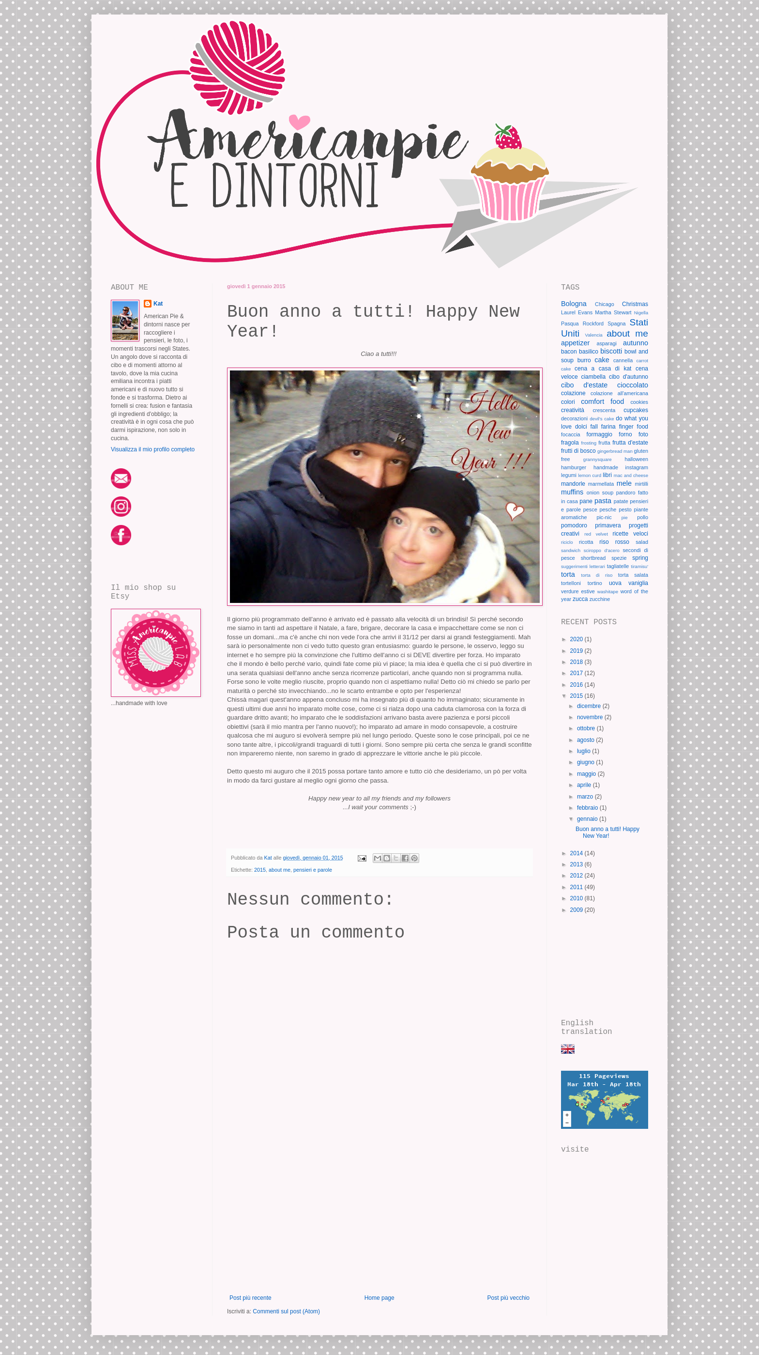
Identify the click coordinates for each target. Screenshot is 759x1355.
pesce (590, 509)
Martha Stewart (613, 312)
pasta (602, 501)
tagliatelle (618, 566)
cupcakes (635, 410)
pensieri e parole (312, 870)
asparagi (606, 343)
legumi (569, 475)
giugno (586, 762)
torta (568, 574)
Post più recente (250, 1297)
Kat (158, 303)
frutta (604, 443)
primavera (608, 525)
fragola (570, 442)
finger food (633, 426)
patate (621, 501)
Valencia (594, 335)
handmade (605, 467)
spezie (618, 558)
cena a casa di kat (603, 368)
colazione (573, 393)
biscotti (611, 351)
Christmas (635, 304)
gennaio (588, 819)
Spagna (616, 323)
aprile (585, 785)
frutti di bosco (578, 450)
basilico (588, 351)
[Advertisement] (379, 1221)
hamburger (573, 467)
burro (584, 360)
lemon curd (589, 475)
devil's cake (602, 418)
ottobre (587, 728)
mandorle (573, 483)
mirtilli (641, 484)
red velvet (596, 534)
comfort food (602, 401)
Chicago (604, 304)
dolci (581, 426)
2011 (577, 887)
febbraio (588, 807)
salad (642, 542)
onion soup (600, 492)
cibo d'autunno (628, 376)
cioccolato (632, 385)
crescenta (603, 410)
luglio (584, 751)
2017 (577, 673)
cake (601, 360)
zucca (580, 599)
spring (640, 557)
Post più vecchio (508, 1297)
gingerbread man (615, 451)
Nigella (641, 312)
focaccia (570, 434)
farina (608, 426)
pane (585, 501)
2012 (577, 875)
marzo (586, 796)
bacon (569, 351)
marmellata (601, 484)
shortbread (593, 558)
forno (625, 434)
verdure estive (578, 591)
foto (643, 434)
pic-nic (603, 517)
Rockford (593, 323)
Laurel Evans (576, 312)
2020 (577, 639)
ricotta (586, 542)
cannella (623, 360)
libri (607, 475)
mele (624, 483)
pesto (625, 509)
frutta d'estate (630, 442)
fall (594, 426)
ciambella (593, 376)
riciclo (567, 542)
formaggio (599, 434)
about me (279, 870)
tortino (595, 583)
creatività (572, 410)
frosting (588, 443)
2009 (577, 910)
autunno (635, 343)
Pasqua (570, 323)
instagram (636, 467)
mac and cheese (631, 475)
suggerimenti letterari (583, 566)
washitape (607, 591)
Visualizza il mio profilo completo (153, 449)
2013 (577, 864)
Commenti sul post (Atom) (286, 1311)
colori (568, 402)
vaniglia (638, 583)
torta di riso (597, 575)
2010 (577, 898)
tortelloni (571, 583)
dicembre (590, 706)
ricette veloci (630, 533)
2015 (260, 870)
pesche (608, 509)
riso (603, 542)
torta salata (633, 575)
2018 (577, 662)
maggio (587, 773)
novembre (591, 717)
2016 (577, 684)
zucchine (600, 599)
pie (625, 517)
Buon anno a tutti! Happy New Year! (607, 832)
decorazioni (574, 418)
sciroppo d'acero (602, 550)
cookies (639, 402)
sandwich (570, 550)
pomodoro (574, 525)
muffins (572, 492)
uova (615, 583)
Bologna (574, 304)
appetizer (575, 343)
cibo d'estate (584, 385)
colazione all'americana (619, 393)
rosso (622, 542)
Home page (379, 1297)
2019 (577, 650)
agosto (586, 740)
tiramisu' (639, 566)
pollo (642, 517)
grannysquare (597, 459)
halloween (636, 459)
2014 (577, 853)
